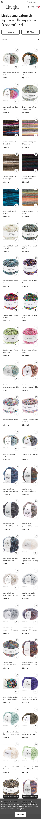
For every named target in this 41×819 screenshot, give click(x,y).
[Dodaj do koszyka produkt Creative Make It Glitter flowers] (36, 275)
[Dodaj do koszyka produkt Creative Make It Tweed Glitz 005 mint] (36, 101)
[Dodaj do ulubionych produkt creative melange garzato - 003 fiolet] (36, 779)
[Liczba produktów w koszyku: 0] (37, 7)
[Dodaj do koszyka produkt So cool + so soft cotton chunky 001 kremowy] (16, 761)
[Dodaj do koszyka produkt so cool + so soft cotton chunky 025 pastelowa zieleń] (36, 761)
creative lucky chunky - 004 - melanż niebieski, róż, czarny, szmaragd (10, 698)
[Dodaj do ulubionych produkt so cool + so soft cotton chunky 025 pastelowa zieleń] (36, 744)
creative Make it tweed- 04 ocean (10, 282)
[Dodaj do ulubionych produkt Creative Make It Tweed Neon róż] (36, 327)
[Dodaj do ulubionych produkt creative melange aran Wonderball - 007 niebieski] (16, 536)
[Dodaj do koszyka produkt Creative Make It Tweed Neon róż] (36, 344)
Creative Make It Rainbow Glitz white (9, 663)
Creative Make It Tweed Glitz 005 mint (30, 108)
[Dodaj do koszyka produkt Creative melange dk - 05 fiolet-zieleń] (36, 171)
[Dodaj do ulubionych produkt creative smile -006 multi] (36, 431)
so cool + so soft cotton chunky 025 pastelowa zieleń (30, 768)
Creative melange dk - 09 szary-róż (29, 143)
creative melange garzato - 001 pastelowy (30, 524)
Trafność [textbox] (4, 39)
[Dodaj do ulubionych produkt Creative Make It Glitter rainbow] (16, 293)
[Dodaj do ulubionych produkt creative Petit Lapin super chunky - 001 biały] (36, 536)
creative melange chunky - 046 (11, 108)
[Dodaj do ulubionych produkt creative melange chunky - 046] (16, 84)
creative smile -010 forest (9, 455)
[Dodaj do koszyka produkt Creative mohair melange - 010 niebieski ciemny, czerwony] (36, 622)
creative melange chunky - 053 (30, 73)
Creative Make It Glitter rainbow (10, 316)
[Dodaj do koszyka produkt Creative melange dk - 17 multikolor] (16, 136)
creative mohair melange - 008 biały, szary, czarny (9, 629)
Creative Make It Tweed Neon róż (30, 351)
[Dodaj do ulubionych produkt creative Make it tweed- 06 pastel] (16, 223)
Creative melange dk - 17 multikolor (10, 143)
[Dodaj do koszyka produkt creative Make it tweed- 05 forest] (36, 240)
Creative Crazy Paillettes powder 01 (30, 420)
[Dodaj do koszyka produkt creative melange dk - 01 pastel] (36, 205)
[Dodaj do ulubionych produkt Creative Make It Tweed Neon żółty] (16, 327)
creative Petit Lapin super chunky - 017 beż (10, 594)
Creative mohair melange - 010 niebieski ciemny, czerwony (30, 629)
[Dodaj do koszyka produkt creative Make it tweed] (16, 414)
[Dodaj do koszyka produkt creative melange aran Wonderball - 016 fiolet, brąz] (36, 657)
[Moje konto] (32, 2)
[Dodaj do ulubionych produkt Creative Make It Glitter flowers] (36, 258)
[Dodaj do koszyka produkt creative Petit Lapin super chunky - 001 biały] (36, 553)
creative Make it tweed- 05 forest (29, 247)
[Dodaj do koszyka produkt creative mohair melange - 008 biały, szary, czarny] (16, 622)
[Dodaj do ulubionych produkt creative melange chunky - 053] (36, 50)
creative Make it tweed (10, 419)
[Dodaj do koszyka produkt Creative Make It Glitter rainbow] (16, 310)
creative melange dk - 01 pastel (30, 212)
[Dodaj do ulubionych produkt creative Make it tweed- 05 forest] (36, 223)
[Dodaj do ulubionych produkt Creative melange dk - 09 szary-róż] (36, 119)
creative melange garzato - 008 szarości (10, 524)
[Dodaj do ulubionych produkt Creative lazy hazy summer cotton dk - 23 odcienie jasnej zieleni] (16, 362)
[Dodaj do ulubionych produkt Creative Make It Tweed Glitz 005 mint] (36, 84)
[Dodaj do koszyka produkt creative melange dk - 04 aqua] (16, 205)
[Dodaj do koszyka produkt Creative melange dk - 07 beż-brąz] (16, 171)
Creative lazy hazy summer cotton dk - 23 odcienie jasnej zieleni (10, 386)
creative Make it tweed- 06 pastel (10, 247)
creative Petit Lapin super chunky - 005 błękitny (28, 594)
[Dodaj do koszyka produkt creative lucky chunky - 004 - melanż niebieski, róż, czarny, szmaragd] (16, 691)
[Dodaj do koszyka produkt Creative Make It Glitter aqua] (36, 310)
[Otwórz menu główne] (2, 7)
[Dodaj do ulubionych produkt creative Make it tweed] (16, 397)
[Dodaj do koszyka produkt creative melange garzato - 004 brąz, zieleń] (36, 483)
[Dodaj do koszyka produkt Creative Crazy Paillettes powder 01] (36, 414)
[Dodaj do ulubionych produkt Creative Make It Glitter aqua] (36, 293)
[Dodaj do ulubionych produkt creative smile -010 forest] (16, 431)
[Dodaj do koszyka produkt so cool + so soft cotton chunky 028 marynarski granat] (36, 691)
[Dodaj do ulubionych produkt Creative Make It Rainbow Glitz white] (16, 640)
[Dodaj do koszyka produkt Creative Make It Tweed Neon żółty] (16, 344)
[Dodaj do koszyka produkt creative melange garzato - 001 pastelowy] (36, 518)
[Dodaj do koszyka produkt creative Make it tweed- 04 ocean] (16, 275)
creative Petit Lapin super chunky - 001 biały (30, 559)
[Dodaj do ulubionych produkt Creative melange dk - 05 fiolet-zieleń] (36, 154)
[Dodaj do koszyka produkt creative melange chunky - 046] (16, 101)
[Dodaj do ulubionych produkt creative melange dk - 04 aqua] (16, 188)
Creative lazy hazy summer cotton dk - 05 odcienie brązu (29, 386)
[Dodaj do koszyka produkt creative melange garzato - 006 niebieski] (16, 483)
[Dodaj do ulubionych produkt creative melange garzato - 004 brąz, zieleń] (36, 466)
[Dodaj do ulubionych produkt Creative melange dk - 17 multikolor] (16, 119)
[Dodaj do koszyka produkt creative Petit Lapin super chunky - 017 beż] (16, 587)
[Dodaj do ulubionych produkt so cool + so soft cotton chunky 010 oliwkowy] (36, 709)
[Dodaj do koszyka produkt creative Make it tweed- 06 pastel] (16, 240)
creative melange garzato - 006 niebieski (10, 490)
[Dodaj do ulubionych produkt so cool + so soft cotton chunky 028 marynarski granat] (36, 674)
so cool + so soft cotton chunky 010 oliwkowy (30, 733)
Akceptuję (20, 814)
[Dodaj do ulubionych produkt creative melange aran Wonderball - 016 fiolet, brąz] (36, 640)
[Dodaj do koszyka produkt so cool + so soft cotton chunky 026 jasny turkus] (16, 726)
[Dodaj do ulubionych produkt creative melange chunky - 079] (16, 50)
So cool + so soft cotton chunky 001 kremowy (11, 768)
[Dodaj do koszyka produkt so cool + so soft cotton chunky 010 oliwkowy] (36, 726)
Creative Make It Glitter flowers (29, 282)
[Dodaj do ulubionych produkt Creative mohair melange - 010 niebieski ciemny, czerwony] (36, 605)
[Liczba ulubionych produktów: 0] (32, 7)
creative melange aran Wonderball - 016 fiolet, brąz (30, 663)
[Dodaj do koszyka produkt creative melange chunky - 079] (16, 67)
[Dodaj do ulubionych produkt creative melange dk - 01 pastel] (36, 188)
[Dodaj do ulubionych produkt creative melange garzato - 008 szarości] (16, 501)
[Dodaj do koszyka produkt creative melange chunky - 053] (36, 67)
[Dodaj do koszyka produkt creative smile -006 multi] (36, 449)
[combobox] (20, 39)
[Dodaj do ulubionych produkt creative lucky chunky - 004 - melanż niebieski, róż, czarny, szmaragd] (16, 674)
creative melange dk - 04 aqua (10, 212)
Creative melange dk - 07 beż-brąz (10, 177)
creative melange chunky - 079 (11, 73)
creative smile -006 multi (30, 454)
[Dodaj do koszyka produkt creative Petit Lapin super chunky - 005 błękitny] (36, 587)
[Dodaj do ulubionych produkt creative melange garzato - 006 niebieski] (16, 466)
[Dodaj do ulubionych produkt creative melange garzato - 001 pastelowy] (36, 501)
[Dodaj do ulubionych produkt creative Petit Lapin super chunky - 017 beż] (16, 570)
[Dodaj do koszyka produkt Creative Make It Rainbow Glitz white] (16, 657)
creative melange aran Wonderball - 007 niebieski (10, 559)
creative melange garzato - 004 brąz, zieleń (28, 490)
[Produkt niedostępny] (11, 797)
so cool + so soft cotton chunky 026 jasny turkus (11, 733)
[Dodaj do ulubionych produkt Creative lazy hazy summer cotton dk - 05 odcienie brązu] (36, 362)
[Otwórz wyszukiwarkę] (28, 7)
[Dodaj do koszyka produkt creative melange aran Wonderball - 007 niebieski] (16, 553)
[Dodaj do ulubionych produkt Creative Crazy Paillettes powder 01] (36, 397)
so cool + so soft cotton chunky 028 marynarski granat (30, 698)
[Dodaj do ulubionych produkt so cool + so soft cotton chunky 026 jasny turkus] (16, 709)
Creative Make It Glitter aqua (29, 316)
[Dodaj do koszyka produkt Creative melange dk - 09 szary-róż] (36, 136)
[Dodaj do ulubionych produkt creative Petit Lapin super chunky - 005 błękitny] (36, 570)
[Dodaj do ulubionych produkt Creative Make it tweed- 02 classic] (16, 779)
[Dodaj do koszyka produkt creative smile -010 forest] (16, 449)
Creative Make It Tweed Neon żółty (10, 351)
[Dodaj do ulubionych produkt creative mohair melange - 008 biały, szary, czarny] (16, 605)
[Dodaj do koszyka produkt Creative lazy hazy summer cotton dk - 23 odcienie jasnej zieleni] (16, 379)
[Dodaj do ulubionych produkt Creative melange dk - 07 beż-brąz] (16, 154)
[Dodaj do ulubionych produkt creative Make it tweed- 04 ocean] (16, 258)
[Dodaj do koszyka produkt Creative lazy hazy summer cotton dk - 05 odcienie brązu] (36, 379)
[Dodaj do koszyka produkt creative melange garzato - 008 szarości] (16, 518)
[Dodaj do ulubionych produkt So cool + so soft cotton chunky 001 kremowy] (16, 744)
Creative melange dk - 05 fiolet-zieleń (29, 177)
